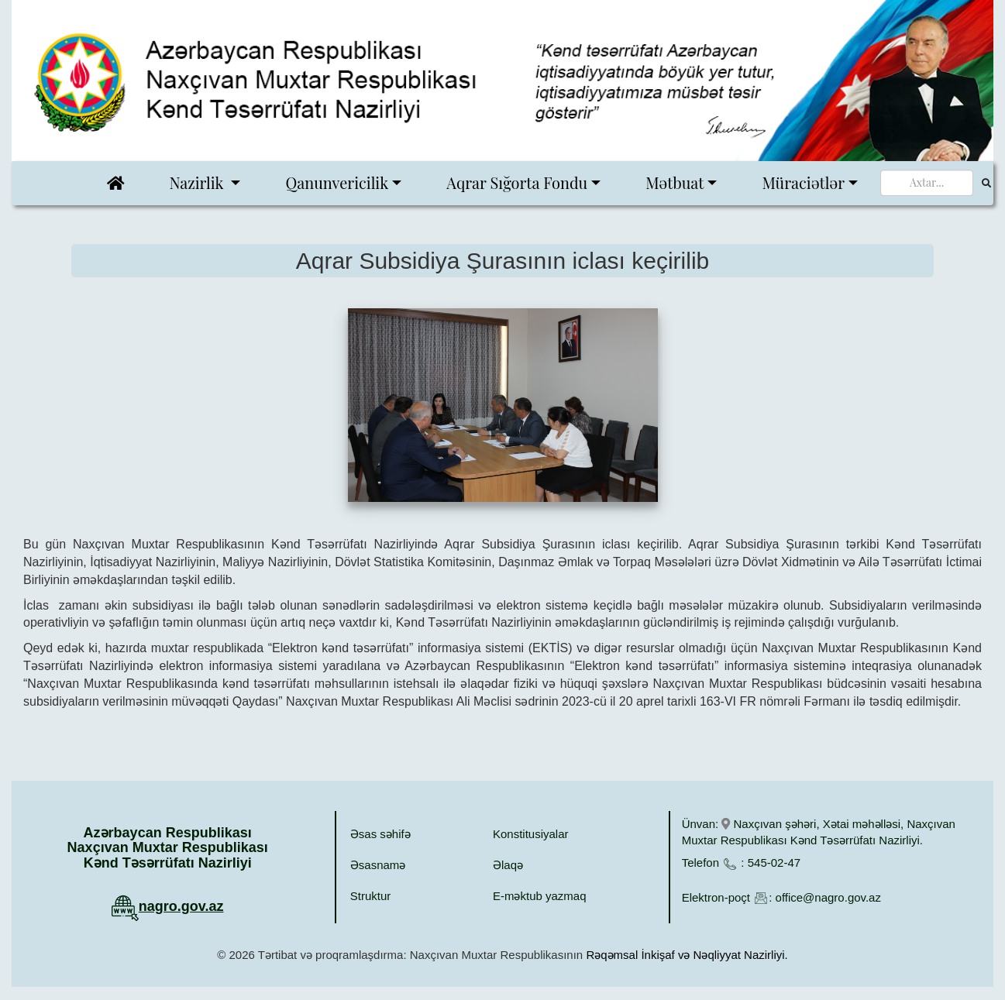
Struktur (370, 895)
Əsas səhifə (380, 833)
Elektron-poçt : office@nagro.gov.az (781, 897)
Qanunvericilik (336, 182)
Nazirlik (199, 182)
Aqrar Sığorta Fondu (516, 182)
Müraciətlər (803, 182)
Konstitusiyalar (531, 833)
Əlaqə (508, 864)
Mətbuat (674, 182)
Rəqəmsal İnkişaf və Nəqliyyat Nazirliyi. (686, 954)
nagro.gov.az (181, 906)
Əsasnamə (378, 864)
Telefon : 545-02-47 (741, 862)
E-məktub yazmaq (540, 895)
